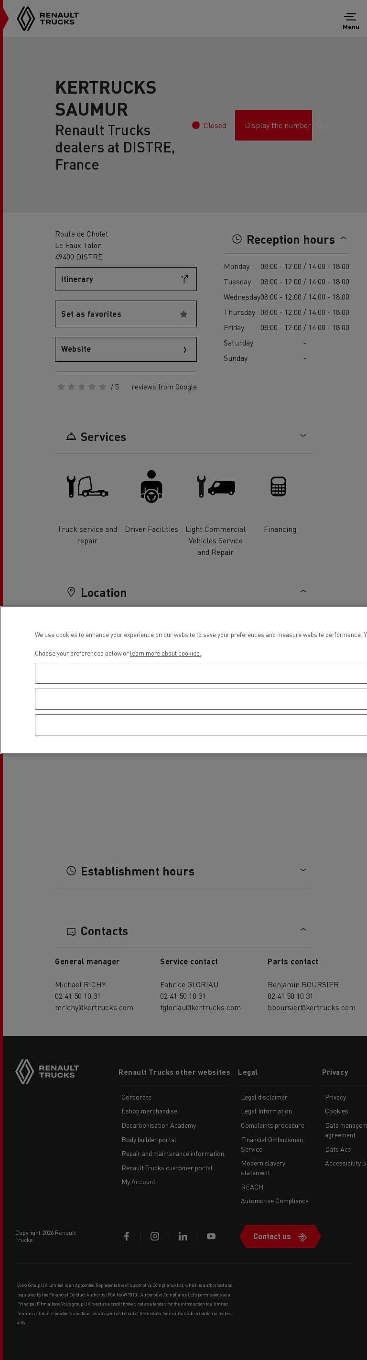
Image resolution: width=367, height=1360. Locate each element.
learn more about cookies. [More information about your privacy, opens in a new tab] (165, 653)
